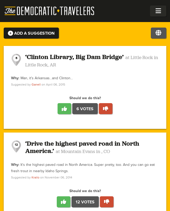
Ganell (36, 85)
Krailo (35, 178)
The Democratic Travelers (50, 11)
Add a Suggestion (31, 33)
